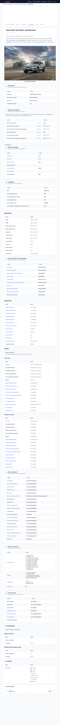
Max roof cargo (10, 276)
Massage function (9, 410)
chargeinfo (8, 42)
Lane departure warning (12, 483)
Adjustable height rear (10, 319)
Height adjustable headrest (11, 383)
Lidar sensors (10, 586)
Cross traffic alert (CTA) (12, 526)
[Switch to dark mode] (52, 1)
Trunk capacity (10, 279)
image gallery (23, 40)
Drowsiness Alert (10, 486)
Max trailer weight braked (12, 288)
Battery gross (9, 155)
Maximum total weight (11, 270)
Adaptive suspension (10, 307)
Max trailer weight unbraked (12, 291)
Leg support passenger (10, 401)
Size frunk (9, 285)
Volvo (14, 4)
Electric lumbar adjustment (11, 404)
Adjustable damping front (11, 310)
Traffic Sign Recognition (12, 535)
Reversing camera (10, 489)
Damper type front (9, 328)
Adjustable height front (10, 316)
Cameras (9, 575)
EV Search (29, 1)
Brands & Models (36, 1)
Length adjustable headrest (11, 386)
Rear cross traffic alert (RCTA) (13, 496)
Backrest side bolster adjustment (12, 392)
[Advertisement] (30, 13)
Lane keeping (9, 480)
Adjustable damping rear (11, 313)
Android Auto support (11, 610)
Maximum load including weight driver (15, 273)
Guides (48, 1)
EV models (10, 4)
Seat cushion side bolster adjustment (13, 395)
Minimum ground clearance (11, 325)
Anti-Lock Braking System (12, 505)
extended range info (39, 42)
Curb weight (9, 267)
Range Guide (49, 114)
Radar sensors (10, 582)
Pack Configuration (11, 168)
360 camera (9, 493)
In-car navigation (10, 616)
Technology (43, 1)
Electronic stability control (12, 520)
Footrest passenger (10, 398)
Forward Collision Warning (12, 517)
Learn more (38, 132)
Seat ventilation (9, 407)
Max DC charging (10, 162)
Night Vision (9, 539)
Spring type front (9, 334)
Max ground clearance (10, 322)
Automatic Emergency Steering (13, 532)
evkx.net (4, 4)
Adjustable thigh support (11, 389)
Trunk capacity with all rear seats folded (15, 282)
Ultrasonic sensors (11, 562)
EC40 (18, 4)
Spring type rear (9, 338)
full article (13, 40)
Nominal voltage (10, 171)
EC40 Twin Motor (23, 4)
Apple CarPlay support (11, 613)
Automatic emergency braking (13, 508)
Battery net (9, 159)
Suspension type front (10, 341)
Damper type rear (9, 331)
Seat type (8, 364)
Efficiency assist (10, 529)
